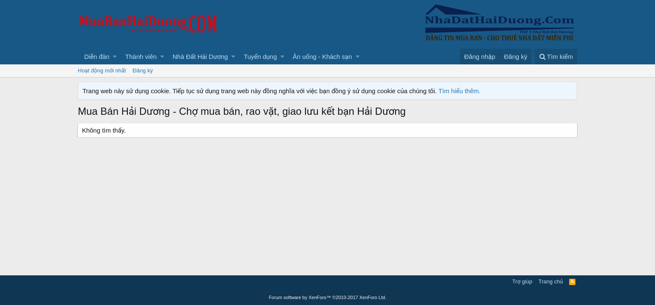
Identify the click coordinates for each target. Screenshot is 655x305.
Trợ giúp (522, 281)
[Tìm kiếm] (556, 56)
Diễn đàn (97, 56)
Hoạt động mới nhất (102, 70)
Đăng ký (143, 70)
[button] (115, 56)
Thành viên (141, 56)
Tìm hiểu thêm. (459, 90)
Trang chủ (551, 281)
